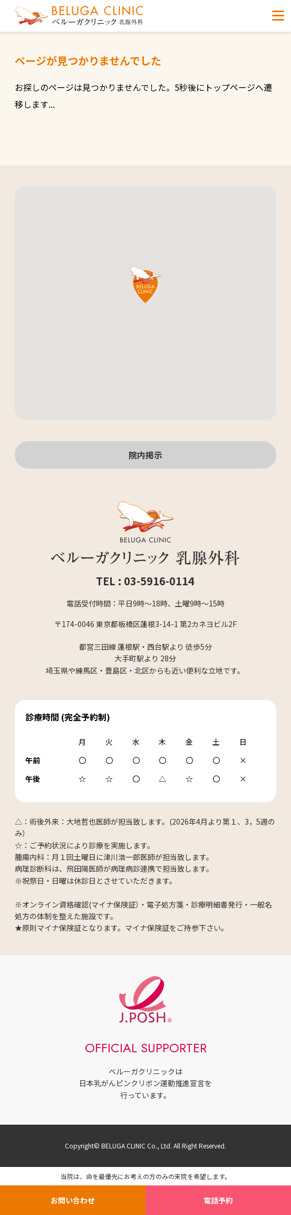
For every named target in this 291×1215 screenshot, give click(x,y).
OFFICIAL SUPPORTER (146, 1048)
